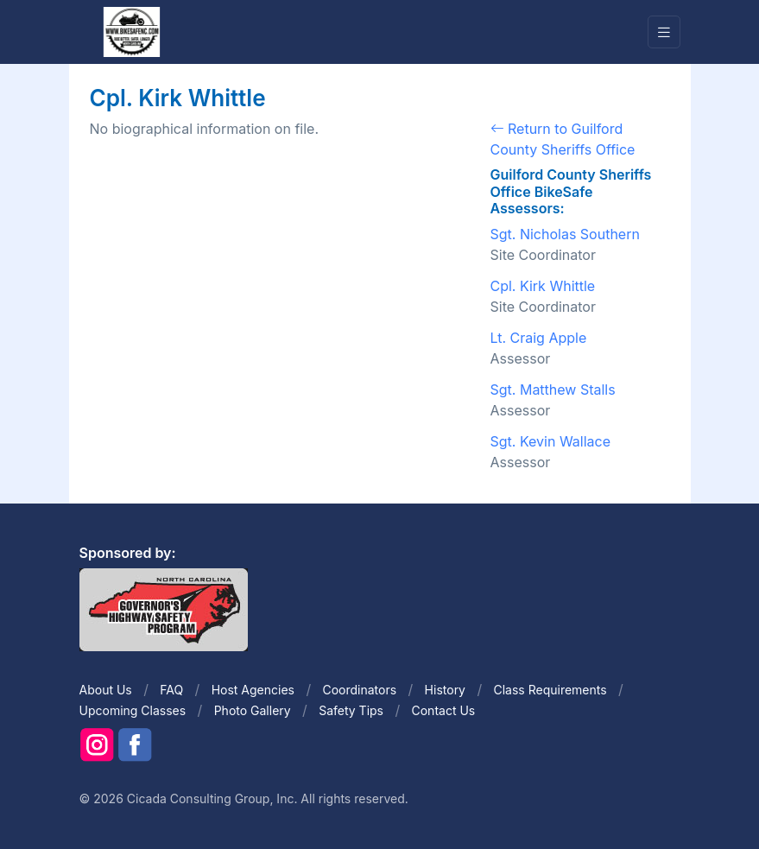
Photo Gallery (252, 710)
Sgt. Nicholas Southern (565, 234)
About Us (105, 689)
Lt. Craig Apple (538, 337)
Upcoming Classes (133, 710)
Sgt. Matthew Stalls (553, 389)
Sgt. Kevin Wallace (550, 441)
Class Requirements (550, 689)
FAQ (171, 689)
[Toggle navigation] (664, 32)
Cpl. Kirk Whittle (543, 286)
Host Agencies (253, 689)
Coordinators (359, 689)
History (445, 689)
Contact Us (443, 710)
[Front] (131, 31)
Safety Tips (351, 710)
